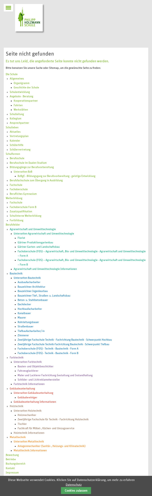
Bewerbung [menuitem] (12, 455)
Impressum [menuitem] (12, 472)
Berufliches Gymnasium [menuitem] (23, 194)
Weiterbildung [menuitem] (14, 198)
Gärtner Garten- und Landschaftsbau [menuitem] (39, 247)
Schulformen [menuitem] (13, 154)
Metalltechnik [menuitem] (18, 437)
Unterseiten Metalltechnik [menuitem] (29, 441)
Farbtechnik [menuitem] (17, 357)
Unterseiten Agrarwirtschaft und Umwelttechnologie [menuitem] (44, 233)
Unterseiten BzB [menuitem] (23, 171)
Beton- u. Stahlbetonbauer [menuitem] (33, 300)
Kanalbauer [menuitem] (24, 313)
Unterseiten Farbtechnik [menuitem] (28, 362)
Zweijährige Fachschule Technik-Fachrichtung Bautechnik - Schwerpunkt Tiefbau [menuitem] (63, 344)
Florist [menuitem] (21, 238)
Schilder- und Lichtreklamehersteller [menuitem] (39, 379)
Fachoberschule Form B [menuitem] (23, 207)
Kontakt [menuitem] (10, 468)
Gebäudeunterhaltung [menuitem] (22, 388)
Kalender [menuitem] (15, 140)
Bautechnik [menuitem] (16, 273)
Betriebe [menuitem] (11, 459)
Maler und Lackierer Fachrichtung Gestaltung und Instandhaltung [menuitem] (55, 375)
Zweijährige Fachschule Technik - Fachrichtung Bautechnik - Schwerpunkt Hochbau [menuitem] (65, 339)
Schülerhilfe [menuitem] (16, 145)
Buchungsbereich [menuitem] (15, 463)
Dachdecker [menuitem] (24, 304)
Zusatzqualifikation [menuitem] (21, 211)
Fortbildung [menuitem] (16, 220)
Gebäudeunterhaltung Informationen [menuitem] (35, 402)
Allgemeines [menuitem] (17, 78)
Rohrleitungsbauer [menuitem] (28, 322)
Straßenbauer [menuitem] (25, 326)
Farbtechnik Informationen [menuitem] (29, 384)
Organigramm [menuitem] (21, 83)
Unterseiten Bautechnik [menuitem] (27, 278)
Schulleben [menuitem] (12, 127)
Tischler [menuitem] (22, 424)
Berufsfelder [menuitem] (13, 224)
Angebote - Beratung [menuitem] (21, 96)
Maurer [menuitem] (22, 317)
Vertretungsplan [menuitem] (19, 136)
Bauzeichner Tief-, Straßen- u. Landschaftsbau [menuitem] (44, 295)
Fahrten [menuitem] (18, 105)
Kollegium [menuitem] (15, 118)
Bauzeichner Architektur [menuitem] (31, 286)
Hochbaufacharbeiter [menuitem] (30, 309)
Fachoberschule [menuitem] (19, 189)
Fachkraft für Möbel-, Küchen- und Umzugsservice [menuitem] (46, 428)
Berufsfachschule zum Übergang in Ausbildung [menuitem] (36, 180)
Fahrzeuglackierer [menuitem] (28, 370)
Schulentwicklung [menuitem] (20, 92)
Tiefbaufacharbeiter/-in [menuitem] (31, 331)
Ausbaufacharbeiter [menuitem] (29, 282)
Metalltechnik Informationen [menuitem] (30, 450)
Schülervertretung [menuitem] (20, 149)
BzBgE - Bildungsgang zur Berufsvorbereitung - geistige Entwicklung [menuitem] (56, 176)
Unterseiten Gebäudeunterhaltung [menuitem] (33, 393)
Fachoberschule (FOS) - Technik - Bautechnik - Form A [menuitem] (48, 348)
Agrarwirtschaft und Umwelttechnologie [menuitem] (33, 229)
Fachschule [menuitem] (16, 185)
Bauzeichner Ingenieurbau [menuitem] (33, 291)
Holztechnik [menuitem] (16, 406)
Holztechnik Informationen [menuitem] (29, 433)
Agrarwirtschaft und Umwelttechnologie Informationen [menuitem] (45, 269)
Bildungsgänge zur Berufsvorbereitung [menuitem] (32, 167)
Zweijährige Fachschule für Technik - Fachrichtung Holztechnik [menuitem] (53, 419)
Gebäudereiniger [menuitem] (27, 397)
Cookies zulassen (76, 490)
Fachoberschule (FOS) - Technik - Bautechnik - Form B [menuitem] (48, 353)
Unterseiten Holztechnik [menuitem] (28, 410)
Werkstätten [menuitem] (21, 109)
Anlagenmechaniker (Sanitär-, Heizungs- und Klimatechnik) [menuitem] (52, 446)
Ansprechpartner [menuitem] (19, 123)
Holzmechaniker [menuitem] (27, 415)
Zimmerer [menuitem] (23, 335)
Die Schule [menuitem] (12, 74)
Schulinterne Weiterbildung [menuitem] (25, 215)
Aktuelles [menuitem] (15, 131)
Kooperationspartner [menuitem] (26, 100)
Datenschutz (74, 484)
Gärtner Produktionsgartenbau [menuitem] (35, 242)
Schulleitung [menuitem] (17, 114)
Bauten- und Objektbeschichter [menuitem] (35, 366)
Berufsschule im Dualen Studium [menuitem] (28, 163)
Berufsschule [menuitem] (17, 158)
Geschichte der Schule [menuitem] (26, 87)
